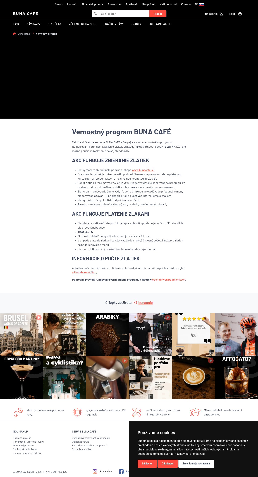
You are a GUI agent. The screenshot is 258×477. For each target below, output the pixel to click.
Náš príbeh (149, 4)
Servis (59, 4)
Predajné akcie (160, 23)
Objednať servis (80, 441)
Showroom (114, 4)
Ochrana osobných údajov (27, 452)
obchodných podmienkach (168, 279)
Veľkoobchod (168, 4)
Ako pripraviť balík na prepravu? (89, 445)
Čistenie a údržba (81, 449)
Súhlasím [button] (147, 463)
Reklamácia (19, 441)
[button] (199, 4)
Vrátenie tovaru (35, 441)
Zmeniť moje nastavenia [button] (196, 463)
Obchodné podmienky (25, 449)
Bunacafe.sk (24, 33)
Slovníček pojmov (93, 4)
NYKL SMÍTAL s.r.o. (56, 471)
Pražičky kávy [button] (114, 23)
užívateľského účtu (84, 272)
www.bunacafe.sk (143, 169)
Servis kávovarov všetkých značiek (91, 437)
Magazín (72, 4)
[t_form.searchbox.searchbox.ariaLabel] (124, 13)
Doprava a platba (22, 437)
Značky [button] (136, 23)
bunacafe (143, 302)
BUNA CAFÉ (25, 13)
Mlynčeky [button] (54, 23)
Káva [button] (16, 23)
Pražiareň (132, 4)
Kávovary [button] (33, 23)
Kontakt (186, 4)
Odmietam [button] (167, 463)
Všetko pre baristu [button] (82, 23)
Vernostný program (23, 445)
